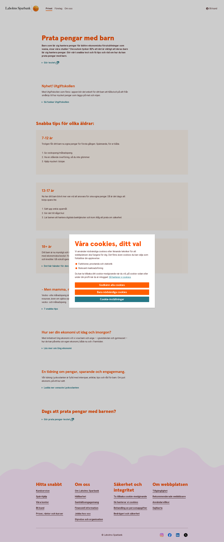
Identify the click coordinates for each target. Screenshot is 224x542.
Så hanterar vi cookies (120, 277)
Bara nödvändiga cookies (112, 292)
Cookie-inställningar (112, 299)
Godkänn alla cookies (112, 285)
